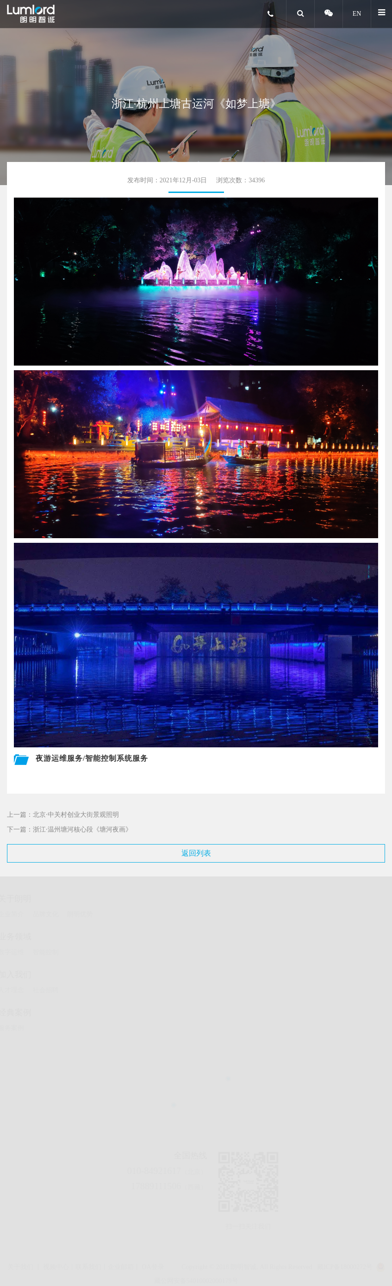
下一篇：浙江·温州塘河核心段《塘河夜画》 (69, 829)
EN (357, 13)
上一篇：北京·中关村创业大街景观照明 (63, 814)
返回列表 (196, 853)
